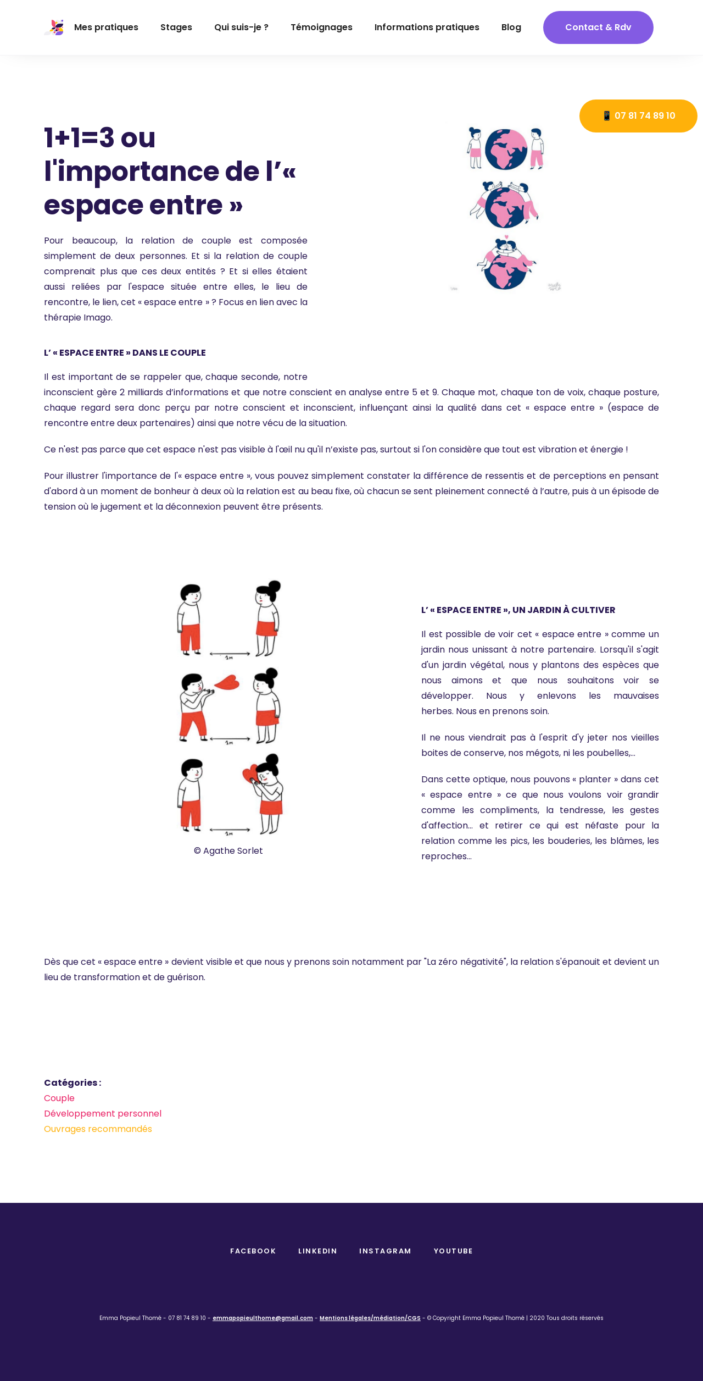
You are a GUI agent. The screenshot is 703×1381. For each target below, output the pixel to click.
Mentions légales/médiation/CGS (370, 1318)
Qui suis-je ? (241, 27)
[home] (53, 27)
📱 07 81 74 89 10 (638, 115)
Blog (511, 27)
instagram (385, 1251)
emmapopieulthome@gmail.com (263, 1318)
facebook (253, 1251)
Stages (176, 27)
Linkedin (317, 1251)
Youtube (453, 1251)
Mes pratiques (106, 27)
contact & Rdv (598, 27)
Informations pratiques (427, 27)
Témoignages (322, 27)
